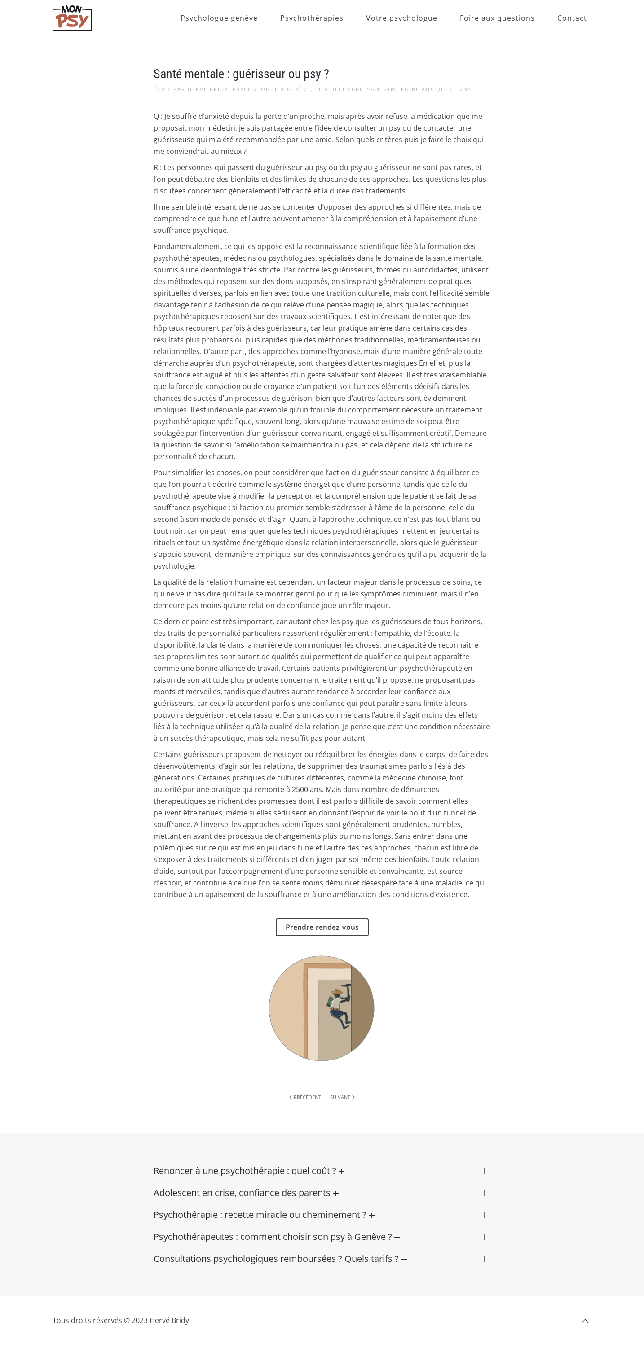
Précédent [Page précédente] (305, 1097)
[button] (585, 1321)
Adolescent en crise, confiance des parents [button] (246, 1193)
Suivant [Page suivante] (342, 1097)
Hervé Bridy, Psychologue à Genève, (250, 89)
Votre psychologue (401, 18)
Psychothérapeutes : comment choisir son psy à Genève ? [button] (277, 1237)
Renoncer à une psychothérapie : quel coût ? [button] (249, 1171)
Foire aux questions (497, 18)
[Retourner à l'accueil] (72, 18)
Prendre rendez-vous (322, 927)
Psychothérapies (312, 18)
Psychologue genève (219, 18)
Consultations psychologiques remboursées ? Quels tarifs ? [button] (280, 1259)
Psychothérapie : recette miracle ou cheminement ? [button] (264, 1215)
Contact (572, 18)
